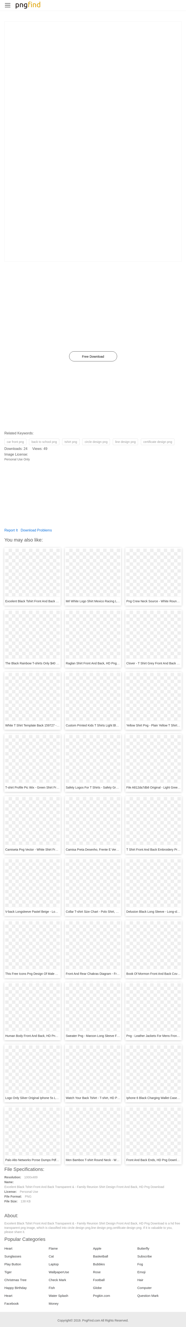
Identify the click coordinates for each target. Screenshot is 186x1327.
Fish (52, 1288)
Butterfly (143, 1248)
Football (99, 1280)
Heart (8, 1248)
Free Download (93, 356)
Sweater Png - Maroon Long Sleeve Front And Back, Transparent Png (113, 1036)
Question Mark (148, 1295)
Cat (51, 1256)
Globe (97, 1288)
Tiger (8, 1272)
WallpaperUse (59, 1272)
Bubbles (99, 1264)
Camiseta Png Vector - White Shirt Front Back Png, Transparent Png (51, 849)
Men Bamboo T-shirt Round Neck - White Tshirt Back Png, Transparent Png (117, 1160)
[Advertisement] (93, 52)
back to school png (44, 442)
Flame (53, 1248)
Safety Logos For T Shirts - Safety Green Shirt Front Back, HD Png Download (118, 787)
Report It (11, 530)
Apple (97, 1248)
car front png (15, 442)
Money (53, 1303)
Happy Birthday (15, 1288)
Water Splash (58, 1295)
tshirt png (71, 442)
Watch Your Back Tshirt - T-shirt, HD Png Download (100, 1098)
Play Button (12, 1264)
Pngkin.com (101, 1295)
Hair (140, 1280)
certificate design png (157, 442)
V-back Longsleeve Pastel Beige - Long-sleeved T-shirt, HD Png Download (55, 911)
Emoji (141, 1272)
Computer (144, 1288)
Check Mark (57, 1280)
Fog (140, 1264)
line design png (125, 442)
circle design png (96, 442)
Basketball (100, 1256)
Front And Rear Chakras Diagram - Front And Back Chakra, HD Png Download (119, 973)
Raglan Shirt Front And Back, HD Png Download (98, 663)
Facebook (11, 1303)
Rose (97, 1272)
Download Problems (36, 530)
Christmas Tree (15, 1280)
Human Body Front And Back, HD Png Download (38, 1036)
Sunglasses (12, 1256)
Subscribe (144, 1256)
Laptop (54, 1264)
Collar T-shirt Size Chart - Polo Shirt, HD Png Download (103, 911)
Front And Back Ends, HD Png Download (154, 1160)
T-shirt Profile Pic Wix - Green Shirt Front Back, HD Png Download (50, 787)
